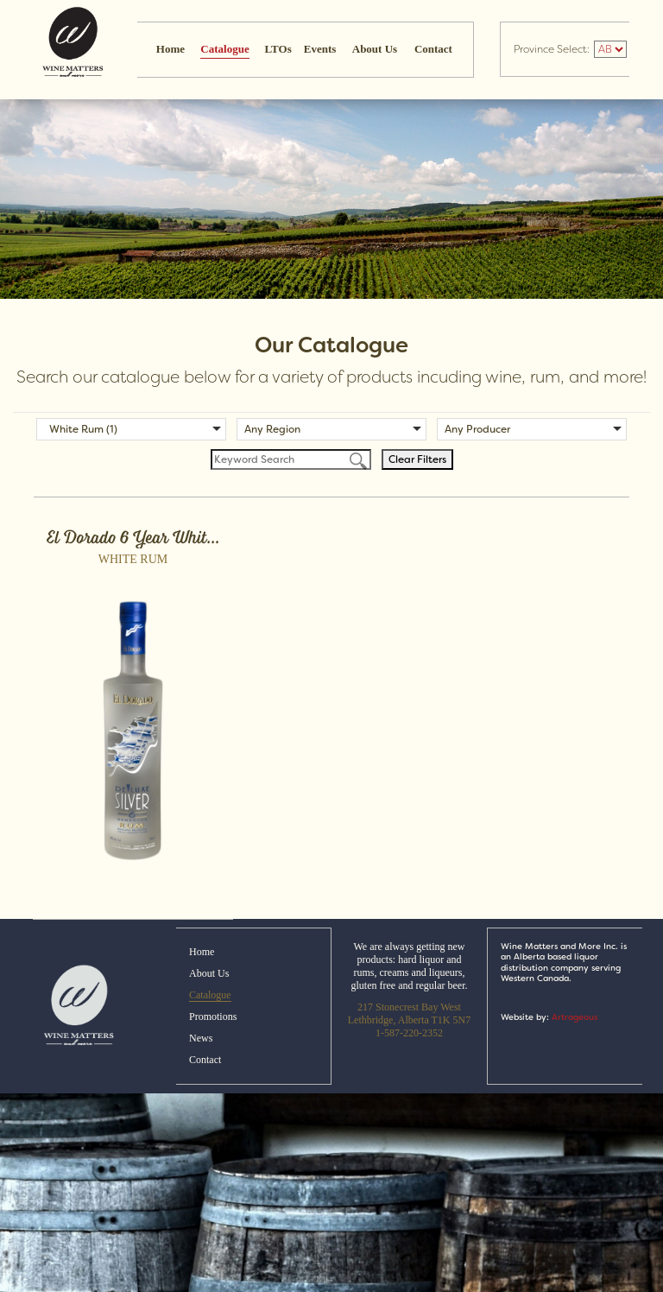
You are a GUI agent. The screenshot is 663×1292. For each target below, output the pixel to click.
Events (320, 48)
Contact (433, 48)
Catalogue (224, 48)
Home (170, 48)
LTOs (278, 48)
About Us (374, 48)
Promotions (213, 1016)
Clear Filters (417, 459)
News (200, 1038)
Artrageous (574, 1017)
